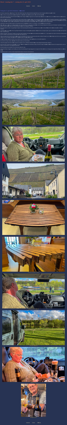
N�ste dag (39, 422)
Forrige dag (28, 422)
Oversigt (33, 422)
